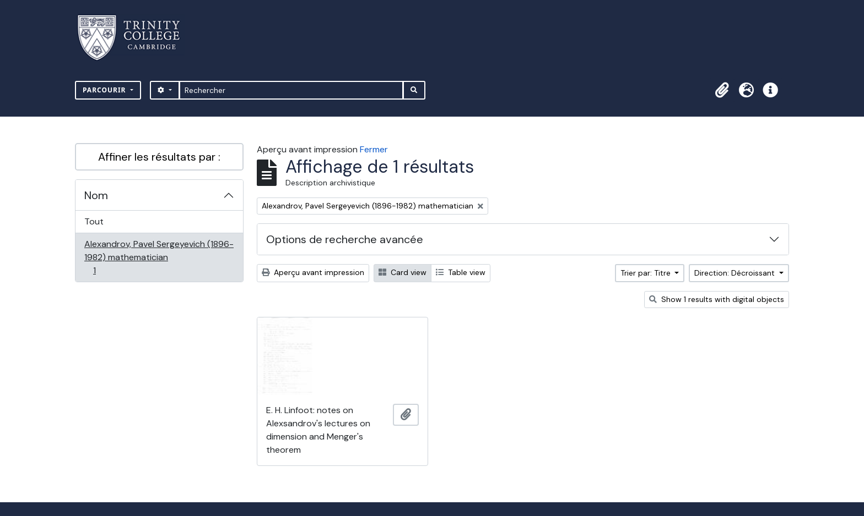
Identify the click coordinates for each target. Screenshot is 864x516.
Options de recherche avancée (344, 239)
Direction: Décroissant (735, 273)
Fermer (374, 149)
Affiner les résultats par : (159, 157)
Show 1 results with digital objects (716, 299)
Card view (402, 272)
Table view (460, 272)
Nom (96, 195)
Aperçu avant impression (313, 272)
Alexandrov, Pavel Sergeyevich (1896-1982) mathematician (159, 257)
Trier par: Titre (646, 273)
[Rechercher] (291, 90)
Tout (94, 221)
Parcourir (105, 90)
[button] (722, 90)
